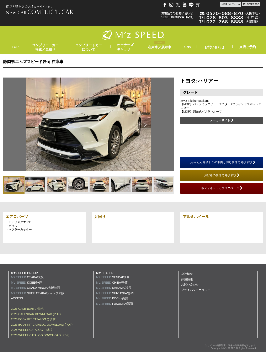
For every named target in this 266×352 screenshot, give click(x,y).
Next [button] (145, 124)
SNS (187, 47)
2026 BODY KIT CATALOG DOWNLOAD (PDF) (42, 324)
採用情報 (187, 279)
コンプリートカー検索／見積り (45, 47)
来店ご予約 (247, 47)
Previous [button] (32, 124)
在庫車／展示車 (159, 47)
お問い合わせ (214, 47)
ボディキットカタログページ (221, 188)
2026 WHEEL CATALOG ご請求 (31, 329)
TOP (15, 47)
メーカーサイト (222, 120)
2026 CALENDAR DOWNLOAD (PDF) (36, 314)
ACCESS (17, 298)
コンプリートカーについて (88, 47)
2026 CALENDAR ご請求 (27, 308)
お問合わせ (230, 4)
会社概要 (187, 274)
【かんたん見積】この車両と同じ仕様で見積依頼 (221, 162)
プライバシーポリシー (195, 289)
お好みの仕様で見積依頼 (221, 175)
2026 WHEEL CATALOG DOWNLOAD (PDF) (40, 335)
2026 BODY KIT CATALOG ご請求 (33, 319)
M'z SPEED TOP (251, 4)
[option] (88, 124)
